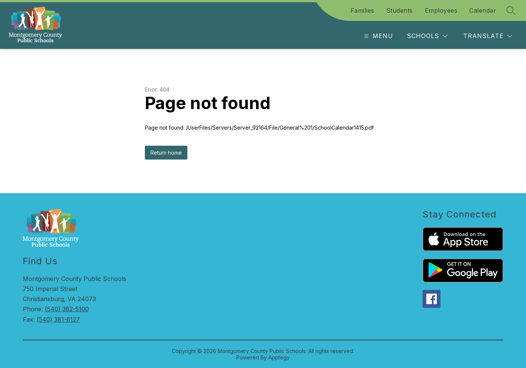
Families (362, 10)
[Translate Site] (487, 36)
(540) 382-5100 (67, 309)
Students (399, 10)
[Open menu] (377, 36)
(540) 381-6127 (58, 319)
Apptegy (279, 357)
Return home (166, 152)
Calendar (482, 10)
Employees (441, 10)
